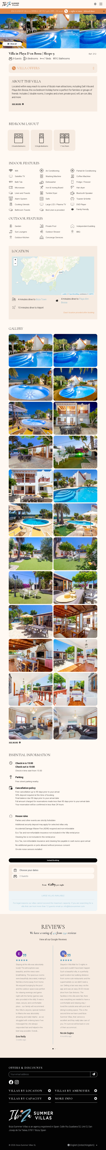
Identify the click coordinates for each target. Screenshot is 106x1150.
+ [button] (15, 260)
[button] (53, 46)
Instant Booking (53, 860)
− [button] (15, 264)
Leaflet (64, 294)
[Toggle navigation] (101, 4)
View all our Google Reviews (53, 939)
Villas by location (25, 1090)
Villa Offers (26, 68)
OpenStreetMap (74, 294)
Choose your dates (29, 870)
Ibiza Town (41, 299)
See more (16, 104)
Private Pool (51, 226)
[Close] (104, 11)
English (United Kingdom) (81, 1145)
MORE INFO (64, 1098)
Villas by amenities (72, 1090)
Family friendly (82, 209)
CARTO (91, 294)
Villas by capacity (25, 1098)
